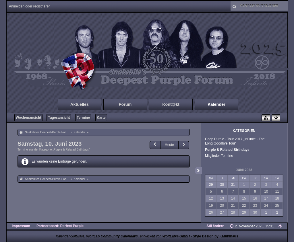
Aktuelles (79, 104)
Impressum (21, 226)
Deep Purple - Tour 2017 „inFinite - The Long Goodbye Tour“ (235, 141)
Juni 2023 (244, 170)
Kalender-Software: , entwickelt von (122, 236)
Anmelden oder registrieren (30, 6)
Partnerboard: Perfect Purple (60, 226)
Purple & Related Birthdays (227, 150)
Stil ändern (215, 226)
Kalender (216, 104)
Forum (125, 104)
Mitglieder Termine (219, 156)
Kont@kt (170, 104)
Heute (169, 145)
